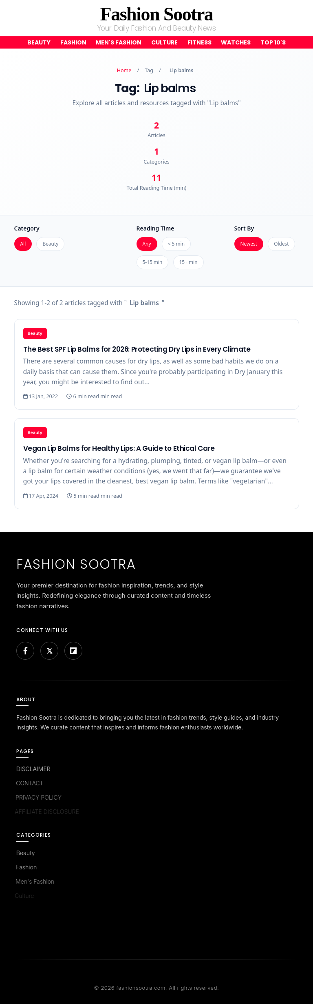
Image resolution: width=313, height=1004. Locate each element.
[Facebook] (25, 651)
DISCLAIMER (32, 768)
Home (124, 70)
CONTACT (28, 783)
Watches (236, 42)
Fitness (199, 42)
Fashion (73, 42)
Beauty (39, 42)
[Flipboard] (73, 651)
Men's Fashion (118, 42)
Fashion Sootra (156, 14)
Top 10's (273, 42)
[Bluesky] (49, 651)
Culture (164, 42)
